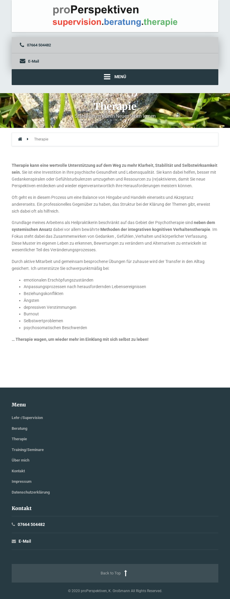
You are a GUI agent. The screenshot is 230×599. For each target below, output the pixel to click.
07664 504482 (31, 524)
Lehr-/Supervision (27, 417)
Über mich (20, 460)
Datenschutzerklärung (31, 492)
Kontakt (18, 471)
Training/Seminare (28, 449)
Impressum (21, 481)
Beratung (19, 428)
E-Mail (25, 541)
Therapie (19, 439)
